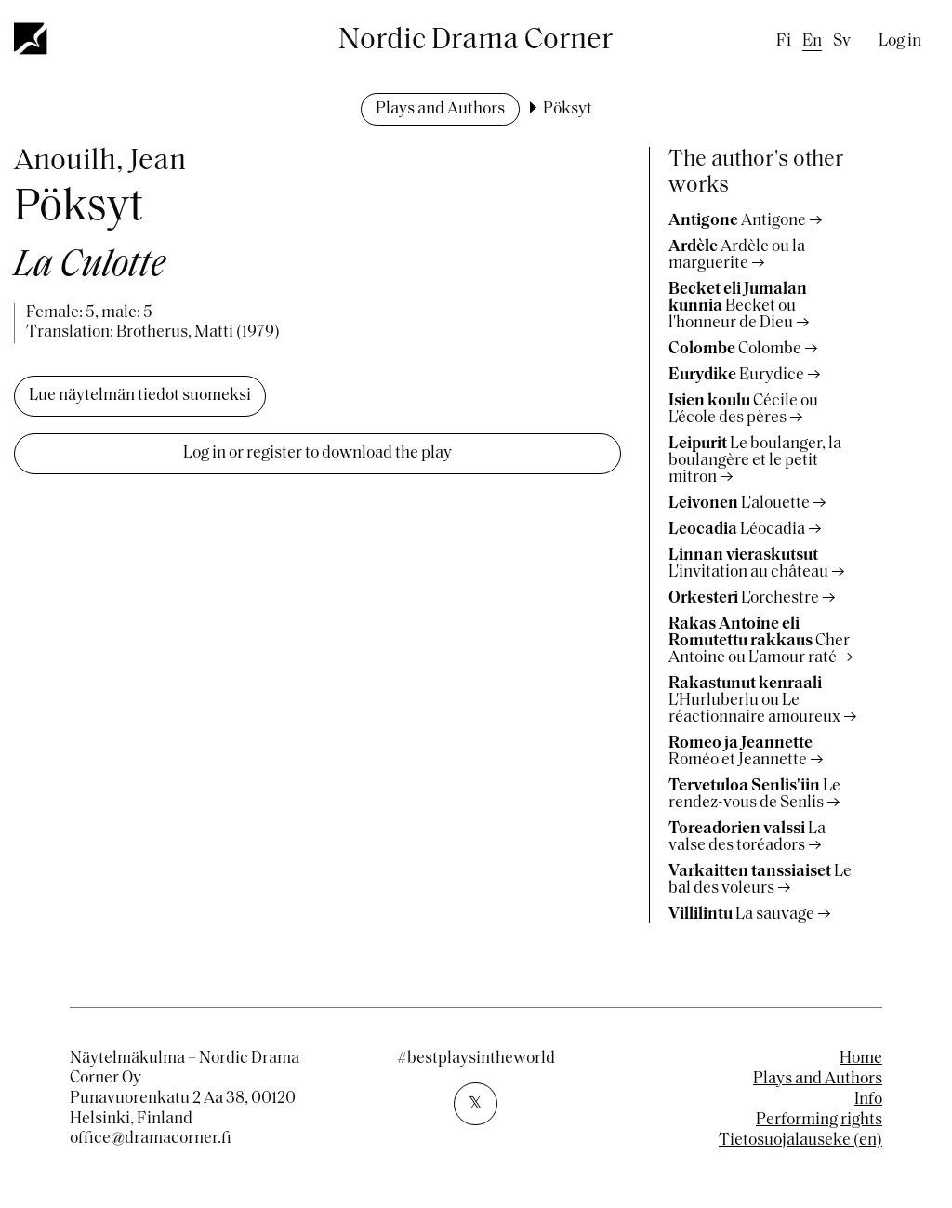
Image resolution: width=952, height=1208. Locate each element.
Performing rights (819, 1120)
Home (861, 1059)
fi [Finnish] (783, 41)
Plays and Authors (440, 109)
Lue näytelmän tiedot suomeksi (140, 396)
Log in (900, 41)
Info (868, 1099)
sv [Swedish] (842, 41)
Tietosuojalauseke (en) (800, 1140)
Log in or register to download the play (317, 453)
